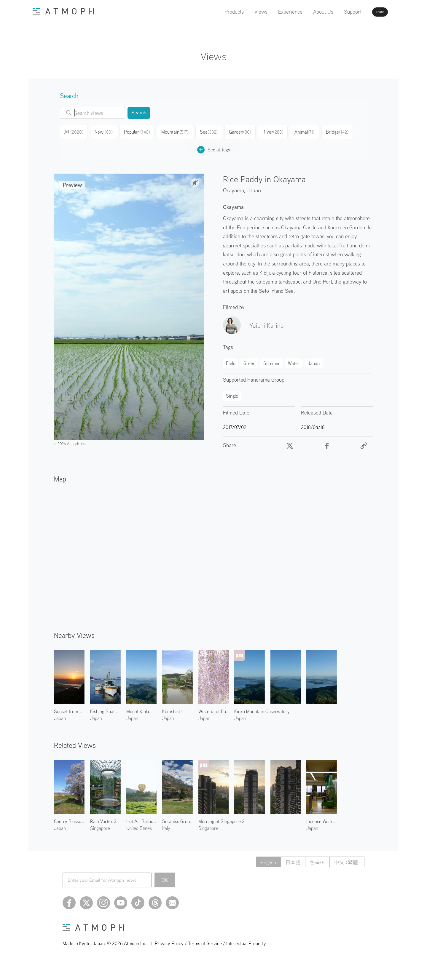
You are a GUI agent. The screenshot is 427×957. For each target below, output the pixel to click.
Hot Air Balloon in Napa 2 (141, 819)
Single (232, 393)
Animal (308, 131)
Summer (271, 361)
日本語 (289, 859)
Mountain (177, 131)
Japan (254, 187)
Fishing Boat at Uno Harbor (105, 709)
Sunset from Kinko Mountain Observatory (69, 709)
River (275, 131)
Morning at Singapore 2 (221, 819)
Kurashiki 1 (172, 709)
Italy (166, 826)
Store (369, 11)
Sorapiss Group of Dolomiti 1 (177, 819)
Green (249, 361)
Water (293, 361)
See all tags (213, 147)
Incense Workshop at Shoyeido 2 (321, 819)
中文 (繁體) (346, 859)
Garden (242, 131)
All (75, 131)
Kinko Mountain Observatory (262, 709)
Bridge (341, 131)
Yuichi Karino (266, 323)
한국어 (315, 859)
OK (165, 878)
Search (138, 112)
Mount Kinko (138, 709)
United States (139, 826)
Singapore (100, 826)
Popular (139, 131)
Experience (273, 11)
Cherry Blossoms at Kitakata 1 (69, 819)
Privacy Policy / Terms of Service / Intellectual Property (210, 941)
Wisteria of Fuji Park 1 (213, 709)
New (105, 131)
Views (244, 11)
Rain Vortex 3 (103, 819)
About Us (306, 11)
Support (336, 11)
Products (217, 11)
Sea (210, 131)
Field (230, 361)
